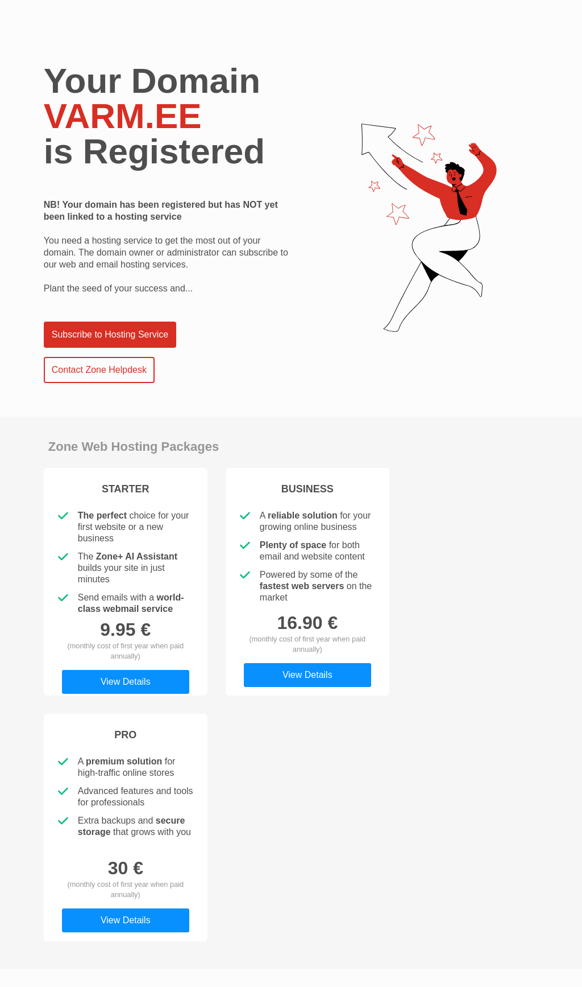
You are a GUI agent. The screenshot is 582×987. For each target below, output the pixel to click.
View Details (126, 681)
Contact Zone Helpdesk (99, 370)
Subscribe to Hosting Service (110, 334)
